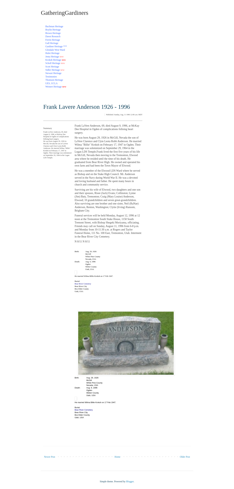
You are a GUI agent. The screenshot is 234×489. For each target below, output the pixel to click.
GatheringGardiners (64, 12)
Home (117, 457)
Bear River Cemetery (83, 284)
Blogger (130, 481)
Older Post (185, 457)
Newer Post (49, 457)
